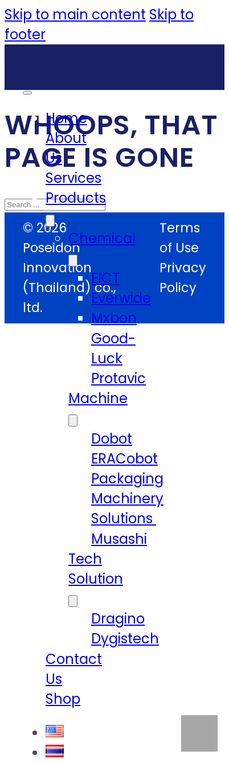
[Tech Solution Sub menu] (72, 601)
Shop (63, 699)
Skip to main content (75, 14)
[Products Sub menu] (50, 221)
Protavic (118, 378)
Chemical (102, 238)
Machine (98, 398)
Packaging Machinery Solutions (127, 498)
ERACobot (124, 458)
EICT (105, 278)
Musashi (119, 539)
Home (66, 118)
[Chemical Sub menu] (72, 260)
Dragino (118, 618)
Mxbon (114, 318)
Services (73, 178)
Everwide (121, 298)
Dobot (111, 438)
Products (76, 197)
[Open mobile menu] (27, 93)
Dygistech (125, 638)
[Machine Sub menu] (72, 420)
